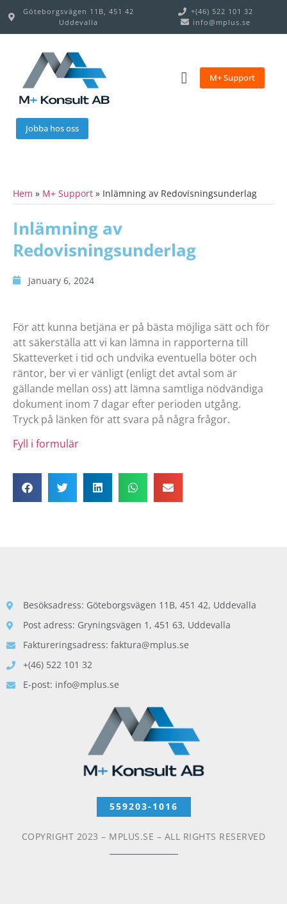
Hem (23, 193)
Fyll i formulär (46, 444)
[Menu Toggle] (184, 78)
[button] (27, 487)
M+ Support (67, 193)
